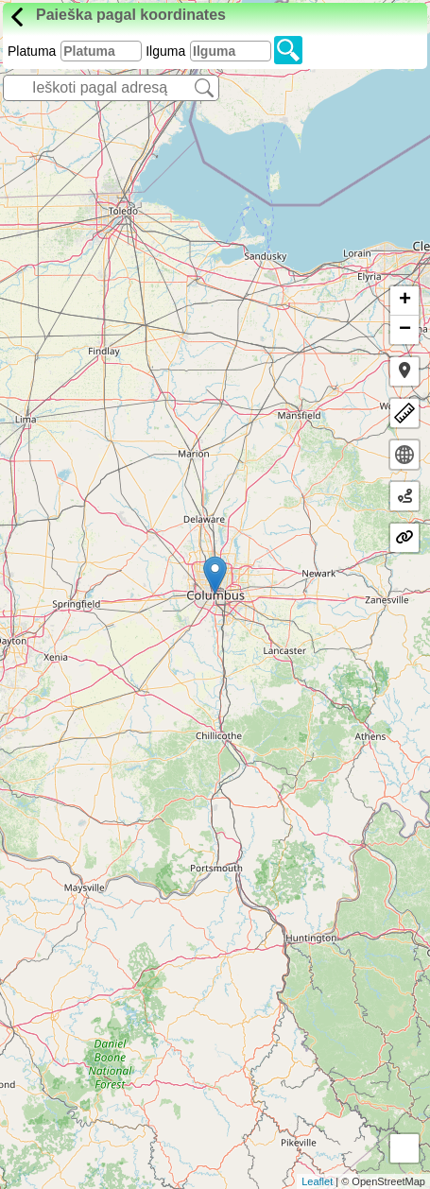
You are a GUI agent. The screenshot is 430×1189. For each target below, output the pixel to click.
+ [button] (405, 300)
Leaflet (317, 1181)
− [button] (405, 330)
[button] (404, 371)
